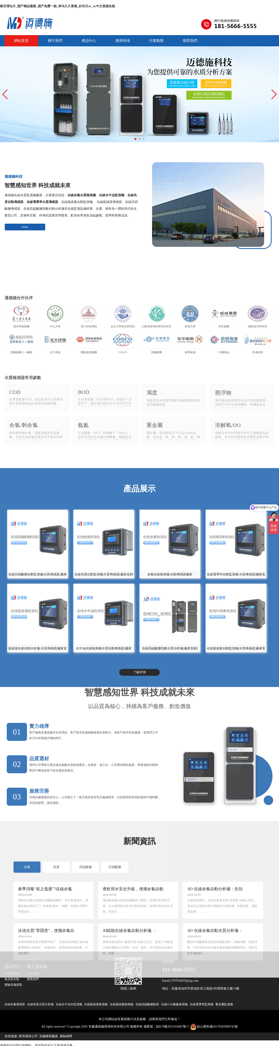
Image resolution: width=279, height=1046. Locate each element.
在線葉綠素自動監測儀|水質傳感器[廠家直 (236, 739)
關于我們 (55, 41)
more (25, 227)
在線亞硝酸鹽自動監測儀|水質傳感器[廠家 (37, 665)
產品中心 (89, 41)
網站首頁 (21, 41)
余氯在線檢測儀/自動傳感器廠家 (170, 665)
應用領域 (122, 41)
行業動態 (156, 41)
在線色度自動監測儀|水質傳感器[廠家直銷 (103, 665)
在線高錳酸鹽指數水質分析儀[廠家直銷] (170, 739)
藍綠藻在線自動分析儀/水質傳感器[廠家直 (37, 739)
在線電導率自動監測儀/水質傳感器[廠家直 (236, 665)
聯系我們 (190, 41)
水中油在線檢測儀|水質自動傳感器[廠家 (103, 739)
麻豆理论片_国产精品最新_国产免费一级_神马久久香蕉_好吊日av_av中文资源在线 (57, 6)
